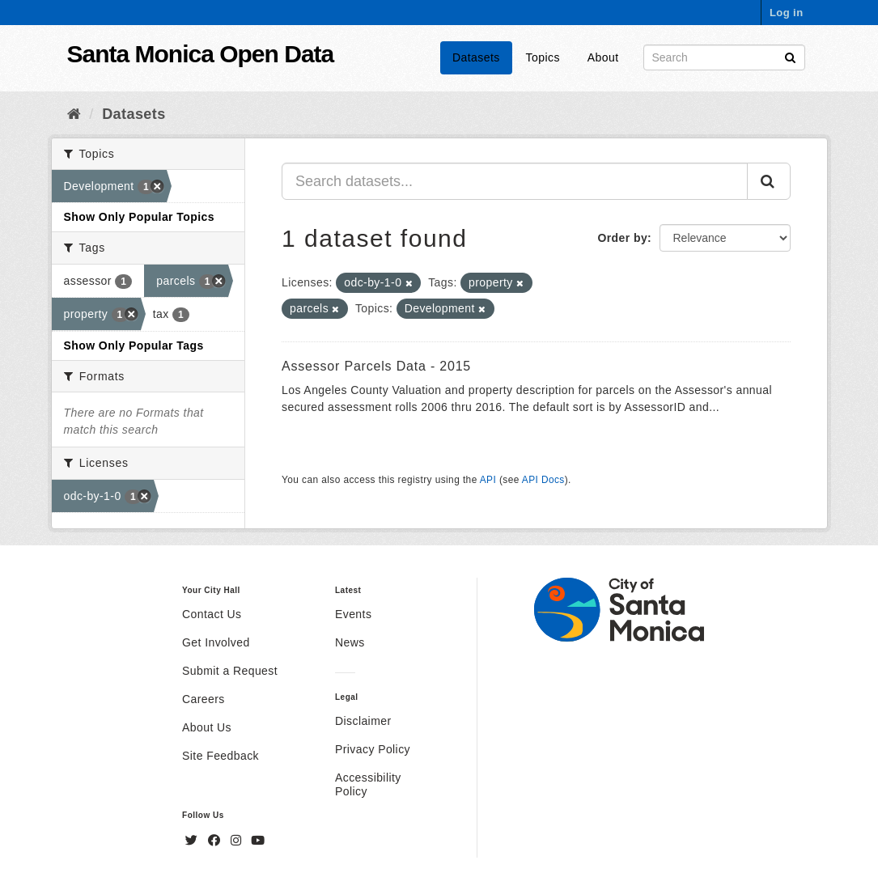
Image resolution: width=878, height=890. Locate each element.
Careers (203, 699)
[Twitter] (193, 840)
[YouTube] (258, 840)
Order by (622, 237)
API (488, 479)
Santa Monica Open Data (200, 53)
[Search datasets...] (515, 181)
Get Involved (216, 642)
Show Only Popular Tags (134, 345)
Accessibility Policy (368, 784)
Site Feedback (220, 755)
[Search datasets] (724, 57)
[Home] (74, 114)
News (350, 642)
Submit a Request (230, 670)
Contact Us (211, 614)
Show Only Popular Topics (139, 216)
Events (353, 614)
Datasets (476, 57)
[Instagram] (237, 840)
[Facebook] (216, 840)
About (603, 57)
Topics (543, 57)
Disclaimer (363, 720)
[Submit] (790, 56)
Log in (787, 12)
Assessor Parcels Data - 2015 (376, 366)
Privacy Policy (372, 749)
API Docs (543, 479)
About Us (206, 727)
